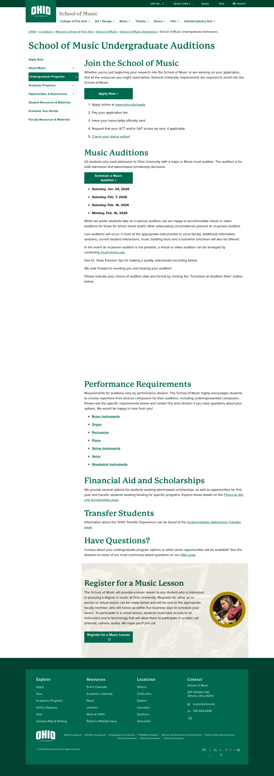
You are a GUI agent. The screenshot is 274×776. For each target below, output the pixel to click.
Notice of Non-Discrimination (220, 735)
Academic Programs (49, 700)
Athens (142, 687)
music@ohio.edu (113, 252)
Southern (143, 714)
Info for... (158, 4)
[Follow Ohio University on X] (227, 749)
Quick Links (183, 4)
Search (239, 4)
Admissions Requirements (50, 85)
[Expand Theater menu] (149, 21)
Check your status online (110, 136)
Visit (39, 714)
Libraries (92, 707)
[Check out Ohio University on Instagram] (209, 754)
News (90, 700)
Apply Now (36, 59)
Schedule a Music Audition (108, 178)
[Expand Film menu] (179, 21)
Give (221, 4)
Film (173, 21)
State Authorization (150, 738)
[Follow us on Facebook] (190, 718)
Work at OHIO (96, 714)
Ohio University (52, 749)
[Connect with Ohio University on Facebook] (204, 749)
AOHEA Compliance (95, 735)
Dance (158, 21)
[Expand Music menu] (130, 21)
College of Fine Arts (73, 21)
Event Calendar (97, 687)
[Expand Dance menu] (165, 21)
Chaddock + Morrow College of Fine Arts (66, 31)
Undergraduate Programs (47, 76)
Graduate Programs (42, 162)
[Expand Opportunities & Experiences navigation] (75, 171)
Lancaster (143, 707)
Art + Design (103, 21)
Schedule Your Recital (43, 188)
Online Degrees (46, 707)
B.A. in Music (40, 136)
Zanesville (144, 721)
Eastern (142, 700)
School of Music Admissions (138, 31)
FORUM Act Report (148, 735)
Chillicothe (144, 694)
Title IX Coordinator (174, 738)
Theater (140, 21)
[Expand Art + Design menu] (114, 21)
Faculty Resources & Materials (49, 196)
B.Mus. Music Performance (49, 127)
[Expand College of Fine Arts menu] (90, 21)
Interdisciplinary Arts (198, 21)
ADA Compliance (72, 735)
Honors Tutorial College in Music (53, 145)
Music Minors (40, 153)
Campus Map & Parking (51, 721)
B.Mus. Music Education (47, 110)
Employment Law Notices (122, 735)
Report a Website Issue (102, 721)
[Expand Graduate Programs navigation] (75, 162)
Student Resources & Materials (50, 179)
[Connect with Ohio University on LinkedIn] (215, 749)
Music (123, 21)
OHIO (32, 31)
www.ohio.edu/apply (130, 104)
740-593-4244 (202, 711)
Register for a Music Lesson (110, 637)
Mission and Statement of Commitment (182, 735)
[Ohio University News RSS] (238, 749)
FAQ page (187, 554)
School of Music (78, 14)
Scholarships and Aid (45, 93)
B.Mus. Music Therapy (46, 119)
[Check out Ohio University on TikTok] (232, 749)
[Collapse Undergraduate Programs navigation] (75, 76)
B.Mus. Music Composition (49, 102)
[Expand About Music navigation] (75, 68)
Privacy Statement (127, 738)
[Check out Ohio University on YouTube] (221, 752)
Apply (205, 4)
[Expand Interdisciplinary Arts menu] (215, 21)
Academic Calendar (100, 694)
